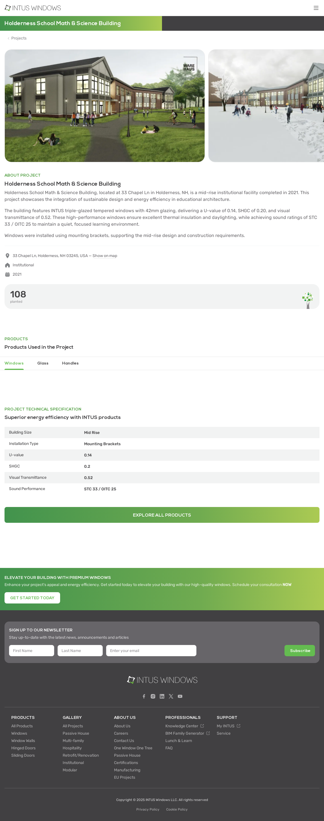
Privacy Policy (147, 809)
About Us (122, 726)
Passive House (76, 733)
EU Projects (124, 777)
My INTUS (228, 726)
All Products (22, 726)
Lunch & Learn (178, 740)
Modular (70, 770)
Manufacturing (127, 770)
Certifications (126, 762)
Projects (19, 38)
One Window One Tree (133, 748)
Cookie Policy (177, 809)
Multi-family (73, 740)
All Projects (73, 726)
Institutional (73, 762)
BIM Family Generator (187, 733)
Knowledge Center (184, 726)
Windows (19, 733)
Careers (121, 733)
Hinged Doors (23, 748)
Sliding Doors (23, 755)
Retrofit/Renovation (81, 755)
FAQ (168, 748)
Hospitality (72, 748)
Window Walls (23, 740)
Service (224, 733)
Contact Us (124, 740)
